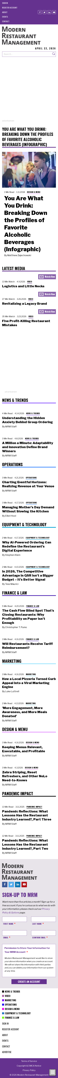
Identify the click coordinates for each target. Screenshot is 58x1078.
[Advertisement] (29, 90)
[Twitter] (44, 12)
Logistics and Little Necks (23, 286)
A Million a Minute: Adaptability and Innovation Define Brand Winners (27, 447)
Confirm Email (39, 937)
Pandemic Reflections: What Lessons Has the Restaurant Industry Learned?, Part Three (26, 815)
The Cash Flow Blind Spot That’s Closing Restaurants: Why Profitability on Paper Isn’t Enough (28, 617)
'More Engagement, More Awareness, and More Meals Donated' (24, 712)
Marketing (31, 674)
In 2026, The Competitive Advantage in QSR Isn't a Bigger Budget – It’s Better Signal (28, 575)
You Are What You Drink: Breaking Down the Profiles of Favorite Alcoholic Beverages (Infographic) (25, 224)
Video (29, 281)
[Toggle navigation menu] (52, 1072)
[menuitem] (5, 2)
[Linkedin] (49, 12)
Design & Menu (33, 191)
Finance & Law (32, 605)
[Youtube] (54, 12)
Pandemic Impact (34, 806)
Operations (31, 477)
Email (5, 937)
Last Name (37, 923)
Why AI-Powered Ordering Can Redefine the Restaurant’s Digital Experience (26, 546)
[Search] (53, 54)
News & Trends (33, 413)
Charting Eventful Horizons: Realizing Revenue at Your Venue (28, 484)
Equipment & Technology (37, 537)
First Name (8, 923)
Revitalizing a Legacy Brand (24, 304)
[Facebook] (40, 12)
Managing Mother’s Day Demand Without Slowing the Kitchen (28, 509)
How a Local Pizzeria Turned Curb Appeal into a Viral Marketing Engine (29, 683)
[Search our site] (26, 54)
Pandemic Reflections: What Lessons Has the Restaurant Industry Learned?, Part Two (25, 844)
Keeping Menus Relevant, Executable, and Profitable (23, 749)
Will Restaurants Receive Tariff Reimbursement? (27, 646)
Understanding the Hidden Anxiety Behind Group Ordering (27, 420)
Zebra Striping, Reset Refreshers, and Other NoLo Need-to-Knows (24, 776)
